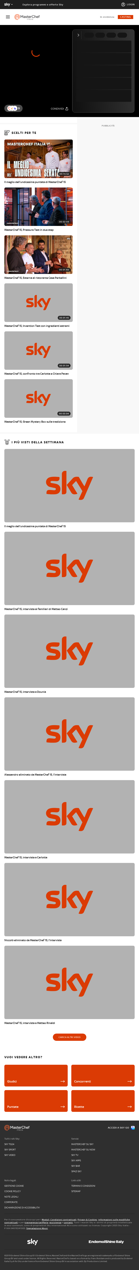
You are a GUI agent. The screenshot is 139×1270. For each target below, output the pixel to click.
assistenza (55, 1222)
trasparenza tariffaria (36, 1222)
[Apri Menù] (10, 17)
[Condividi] (60, 108)
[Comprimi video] (79, 35)
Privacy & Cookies (87, 1219)
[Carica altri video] (69, 1037)
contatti (68, 1222)
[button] (14, 108)
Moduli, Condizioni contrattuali (59, 1219)
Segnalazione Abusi (37, 1228)
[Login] (128, 4)
